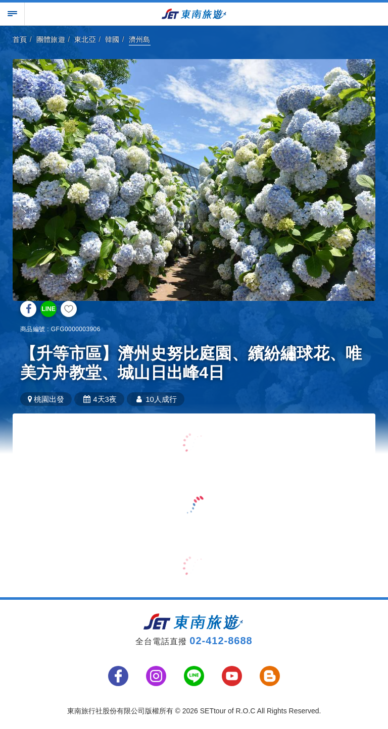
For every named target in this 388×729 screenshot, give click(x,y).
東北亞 (85, 39)
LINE (48, 309)
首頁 (20, 39)
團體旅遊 (51, 39)
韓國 (112, 39)
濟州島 (140, 39)
